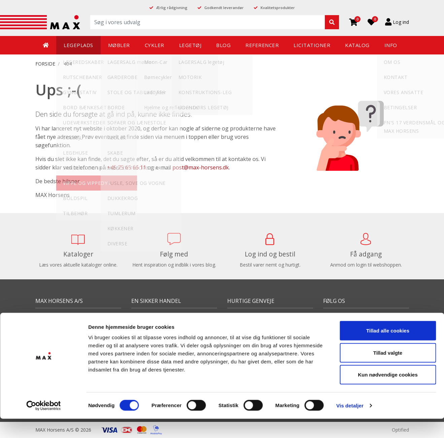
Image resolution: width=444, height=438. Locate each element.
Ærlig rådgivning (171, 7)
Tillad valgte (387, 333)
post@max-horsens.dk (200, 167)
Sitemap (44, 411)
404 (68, 64)
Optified (400, 430)
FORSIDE (45, 64)
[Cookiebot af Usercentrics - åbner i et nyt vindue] (43, 386)
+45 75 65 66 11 (126, 167)
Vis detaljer (350, 386)
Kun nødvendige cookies (388, 355)
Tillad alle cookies (387, 311)
